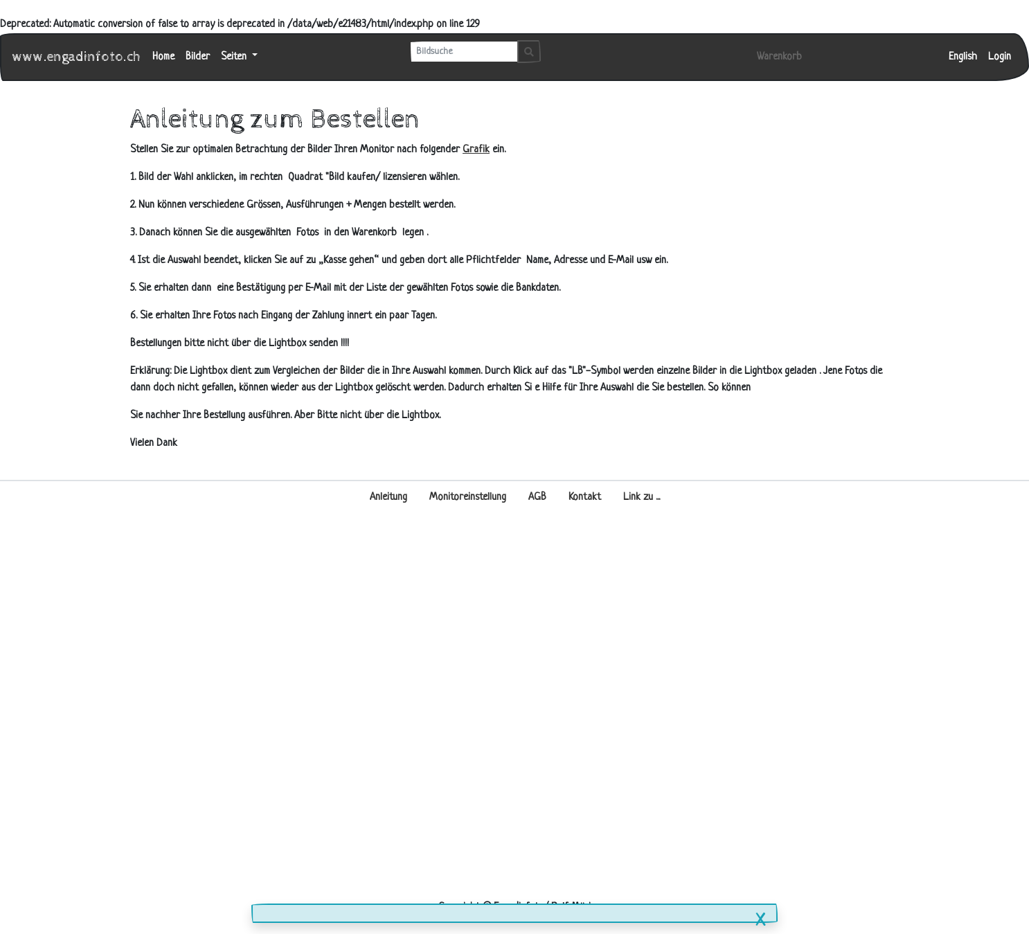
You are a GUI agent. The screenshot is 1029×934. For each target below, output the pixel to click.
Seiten (235, 57)
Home (163, 57)
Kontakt (585, 497)
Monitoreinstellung (467, 497)
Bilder (198, 57)
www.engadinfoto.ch (76, 57)
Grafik (476, 150)
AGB (537, 497)
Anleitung (388, 497)
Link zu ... (641, 497)
